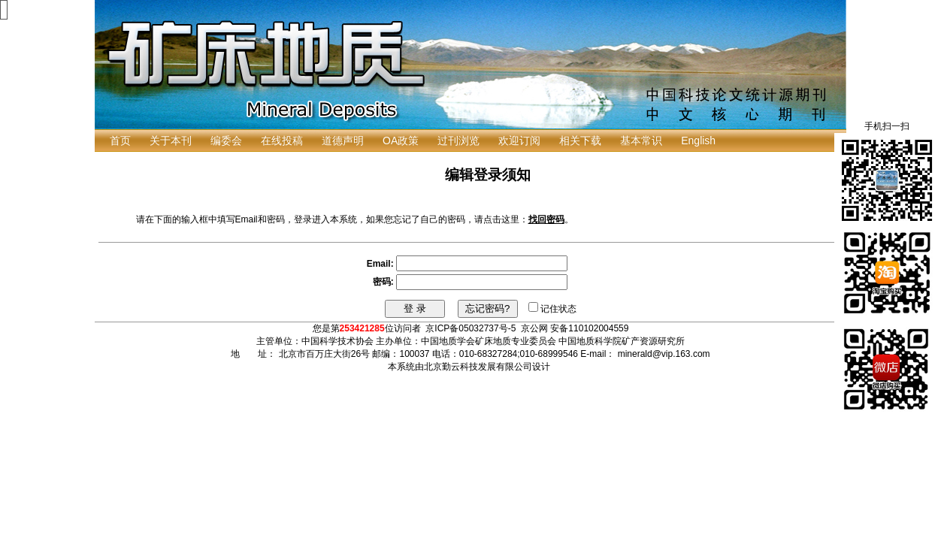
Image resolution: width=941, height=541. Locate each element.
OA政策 (401, 140)
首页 (120, 140)
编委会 (226, 140)
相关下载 (580, 140)
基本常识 (641, 140)
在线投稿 (282, 140)
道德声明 (343, 140)
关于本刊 (171, 140)
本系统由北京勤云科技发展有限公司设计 (469, 366)
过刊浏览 (458, 140)
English (698, 140)
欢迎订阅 (519, 140)
